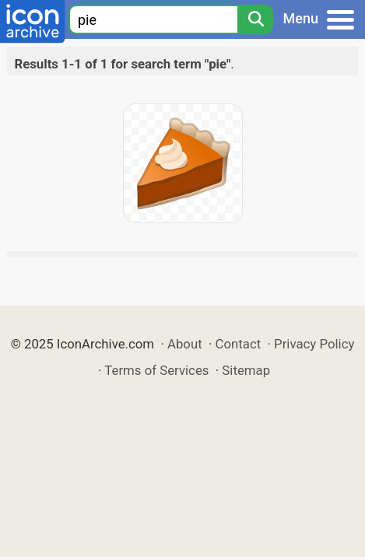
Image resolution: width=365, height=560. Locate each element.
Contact (238, 344)
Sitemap (246, 370)
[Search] (255, 19)
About (184, 344)
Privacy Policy (314, 344)
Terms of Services (156, 370)
